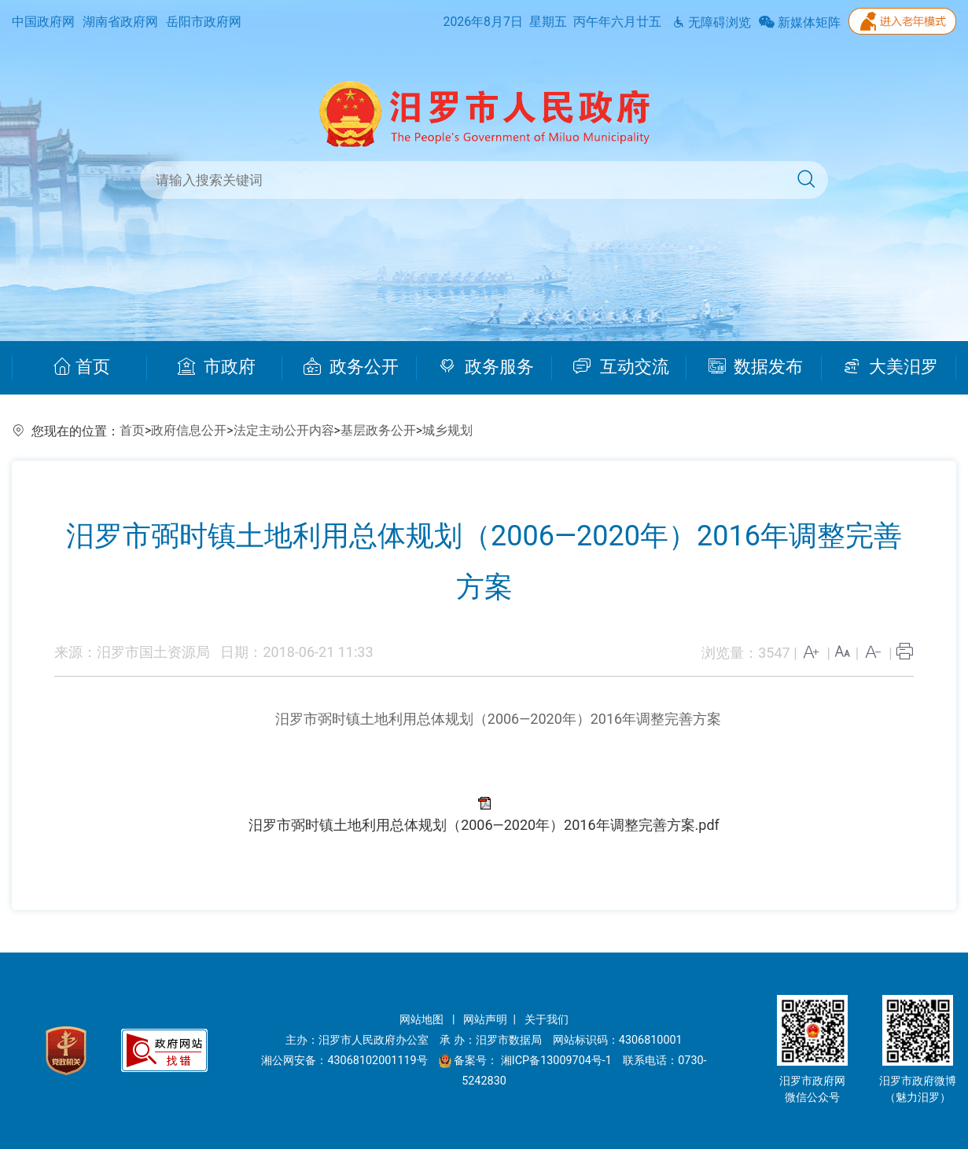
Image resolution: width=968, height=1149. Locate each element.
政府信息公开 (188, 430)
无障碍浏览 (711, 22)
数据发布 (756, 367)
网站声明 (485, 1019)
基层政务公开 (378, 430)
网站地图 (423, 1019)
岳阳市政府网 (203, 21)
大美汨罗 (890, 367)
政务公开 (351, 367)
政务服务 (486, 367)
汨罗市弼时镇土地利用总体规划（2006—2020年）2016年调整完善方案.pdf (484, 825)
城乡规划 (447, 430)
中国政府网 (43, 21)
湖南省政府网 (120, 21)
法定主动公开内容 (284, 430)
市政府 (217, 367)
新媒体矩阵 (800, 22)
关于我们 (546, 1019)
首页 (81, 367)
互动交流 (621, 367)
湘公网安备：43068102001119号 (344, 1060)
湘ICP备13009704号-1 (558, 1060)
